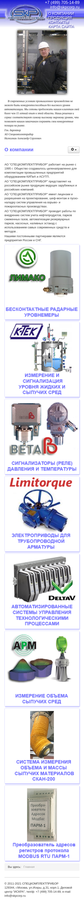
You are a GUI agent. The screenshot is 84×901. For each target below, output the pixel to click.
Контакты (58, 22)
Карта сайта (61, 26)
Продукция (60, 18)
